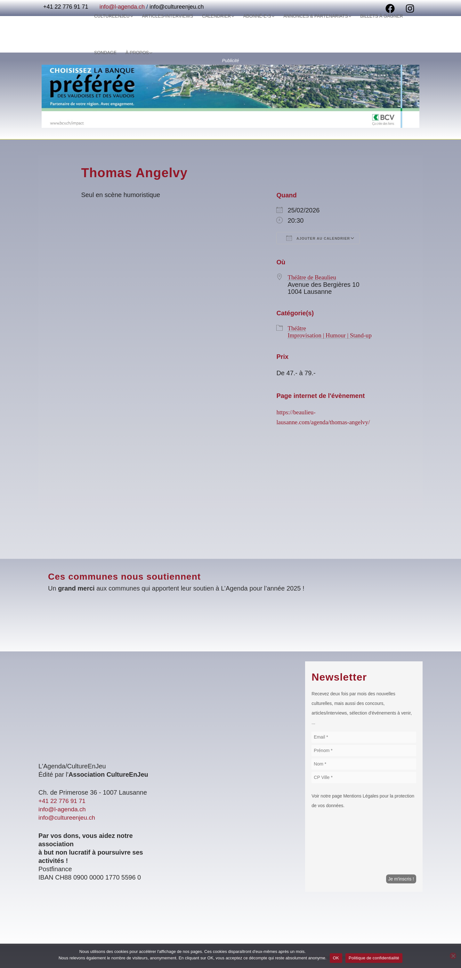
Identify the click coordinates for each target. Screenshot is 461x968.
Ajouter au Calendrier (318, 238)
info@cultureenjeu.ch (68, 817)
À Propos (105, 52)
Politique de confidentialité (374, 958)
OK (336, 958)
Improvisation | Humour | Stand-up (332, 334)
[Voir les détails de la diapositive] (230, 96)
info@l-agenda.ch (63, 809)
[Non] (453, 956)
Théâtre (297, 327)
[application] (117, 52)
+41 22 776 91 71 (63, 800)
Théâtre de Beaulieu (313, 277)
